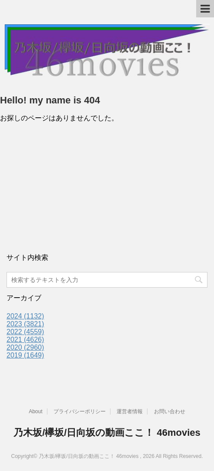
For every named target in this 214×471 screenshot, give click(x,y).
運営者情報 (130, 411)
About (35, 411)
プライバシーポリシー (80, 411)
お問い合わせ (169, 411)
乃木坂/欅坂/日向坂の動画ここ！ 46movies (107, 432)
